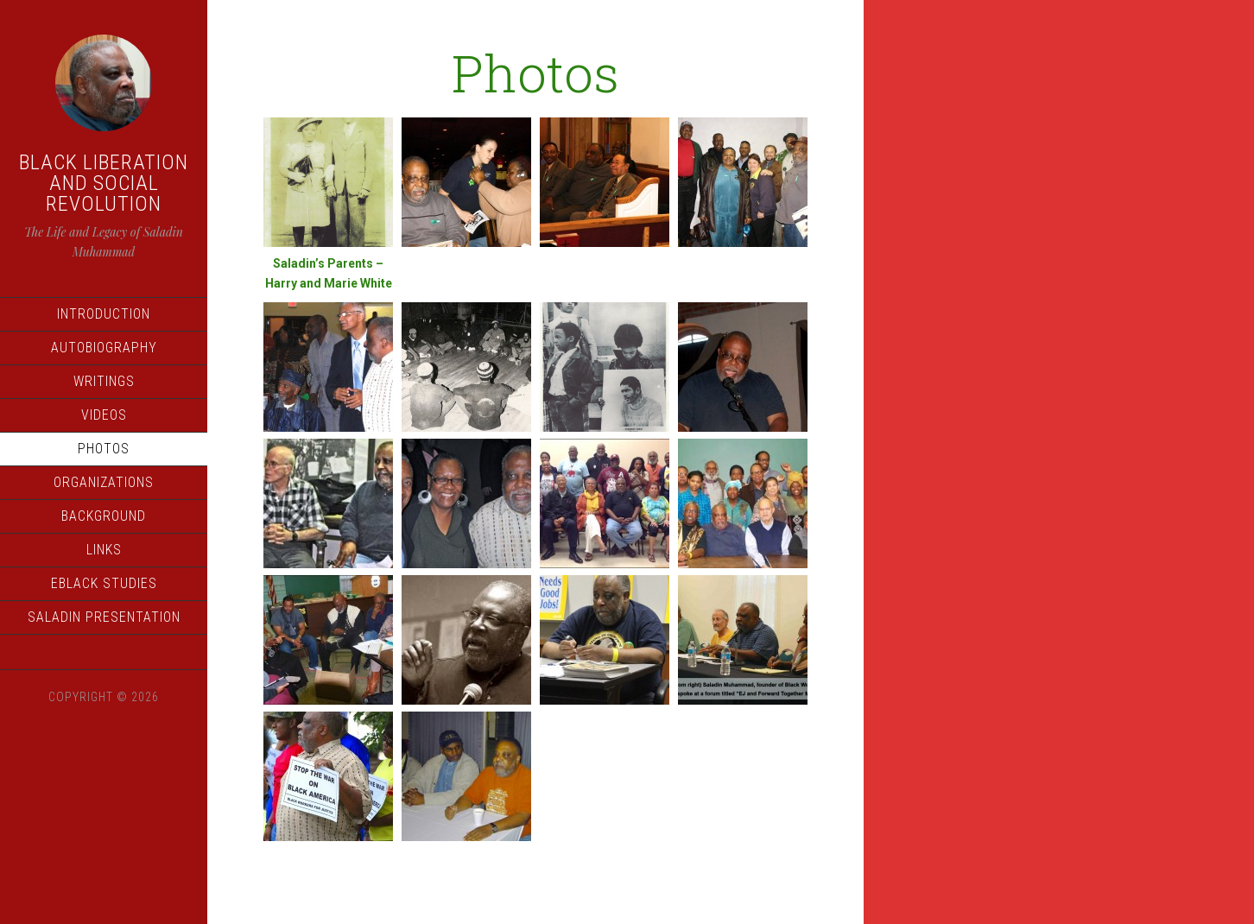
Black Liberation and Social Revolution (103, 183)
